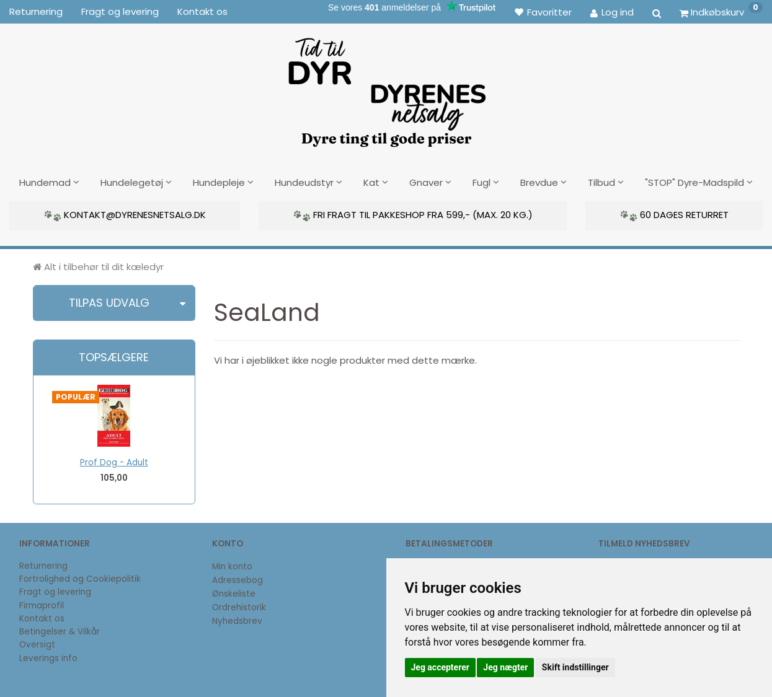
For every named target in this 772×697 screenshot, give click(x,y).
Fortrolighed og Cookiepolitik (80, 578)
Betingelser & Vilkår (59, 630)
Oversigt (37, 643)
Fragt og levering (120, 11)
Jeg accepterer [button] (440, 667)
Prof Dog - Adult (114, 461)
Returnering (36, 11)
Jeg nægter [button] (505, 667)
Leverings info (48, 657)
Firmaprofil (41, 604)
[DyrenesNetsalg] (386, 88)
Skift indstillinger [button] (575, 667)
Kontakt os (202, 11)
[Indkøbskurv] (721, 12)
